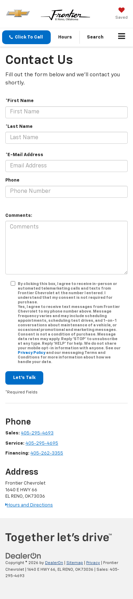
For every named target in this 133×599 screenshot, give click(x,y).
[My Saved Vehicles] (121, 14)
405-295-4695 (42, 443)
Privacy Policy (31, 353)
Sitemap (74, 563)
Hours (65, 37)
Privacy (93, 563)
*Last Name (19, 126)
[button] (26, 37)
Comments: (18, 215)
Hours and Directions (29, 505)
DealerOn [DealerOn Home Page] (54, 563)
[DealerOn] (23, 556)
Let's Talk (24, 377)
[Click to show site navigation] (122, 37)
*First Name (19, 101)
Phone (12, 180)
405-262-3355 (47, 453)
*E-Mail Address (24, 155)
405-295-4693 (37, 433)
